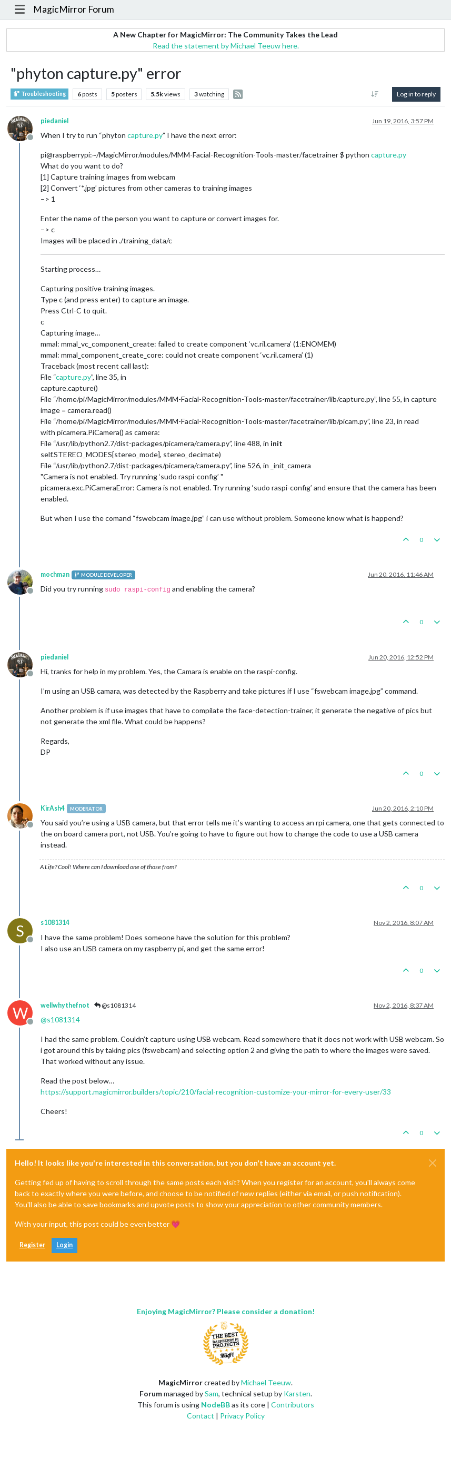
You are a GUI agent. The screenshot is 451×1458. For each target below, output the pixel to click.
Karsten (297, 1393)
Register (32, 1245)
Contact (200, 1415)
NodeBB (215, 1404)
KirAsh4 (53, 808)
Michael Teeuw (266, 1382)
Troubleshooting (39, 94)
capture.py (145, 135)
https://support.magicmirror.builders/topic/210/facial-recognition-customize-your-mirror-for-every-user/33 (216, 1091)
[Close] (432, 1163)
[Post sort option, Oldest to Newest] (375, 94)
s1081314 (55, 923)
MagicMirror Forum (73, 9)
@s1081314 (115, 1005)
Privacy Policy (242, 1415)
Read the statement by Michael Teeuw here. (226, 45)
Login (64, 1245)
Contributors (292, 1404)
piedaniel (54, 121)
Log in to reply (416, 94)
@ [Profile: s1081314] (60, 1019)
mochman (55, 574)
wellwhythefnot (65, 1005)
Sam (211, 1393)
